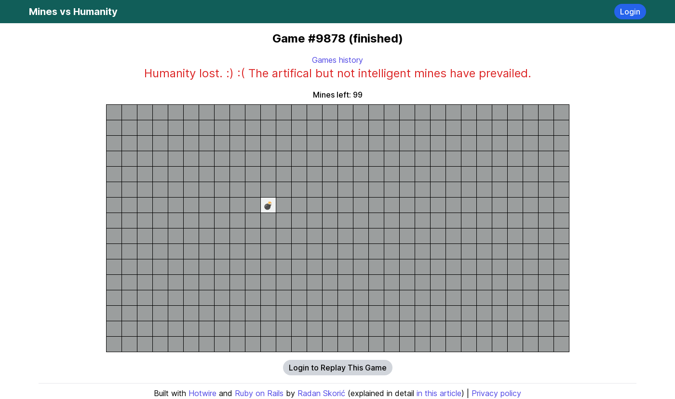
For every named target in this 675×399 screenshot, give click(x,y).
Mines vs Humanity (73, 11)
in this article (439, 393)
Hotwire (202, 393)
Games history (337, 60)
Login (630, 11)
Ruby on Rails (259, 393)
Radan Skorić (321, 393)
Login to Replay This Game (338, 367)
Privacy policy (496, 393)
